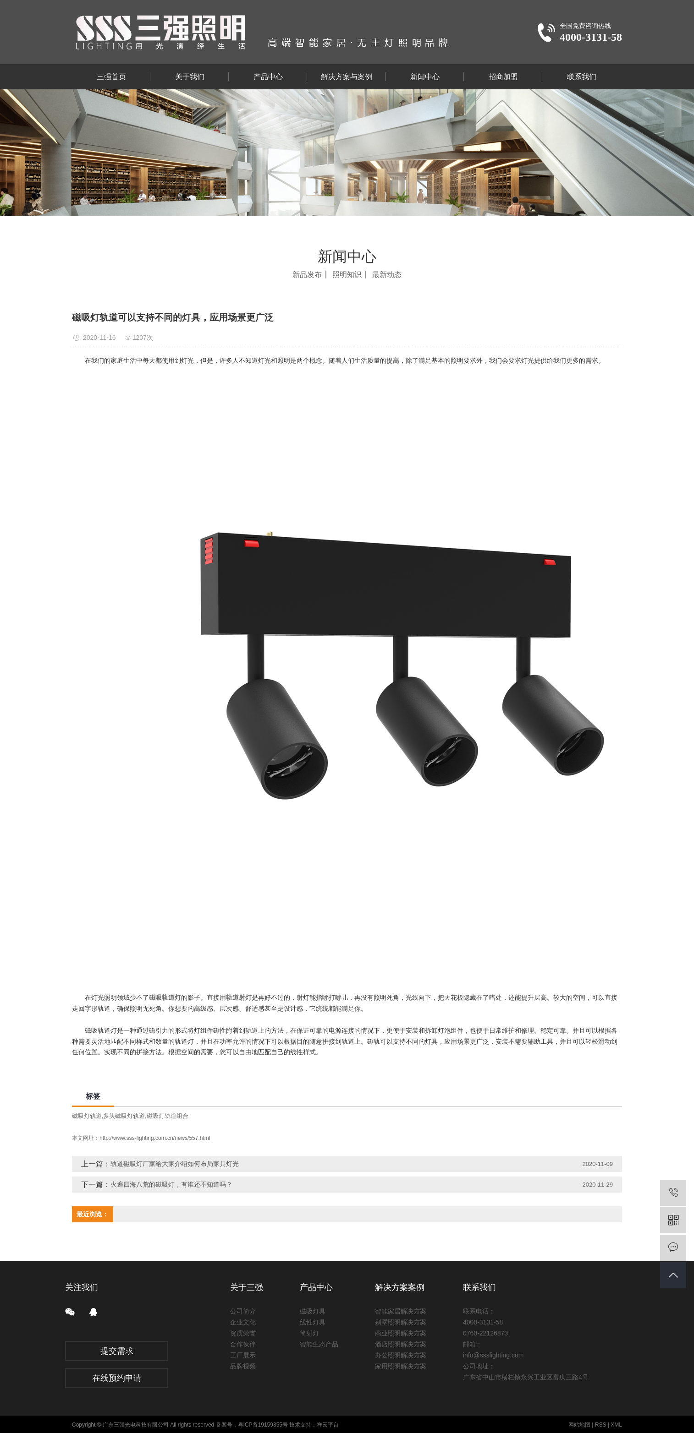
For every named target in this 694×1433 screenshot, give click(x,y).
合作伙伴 (243, 1344)
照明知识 (347, 274)
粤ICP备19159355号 (263, 1425)
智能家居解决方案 (400, 1311)
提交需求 (116, 1351)
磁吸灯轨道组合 (167, 1115)
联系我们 (581, 77)
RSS (600, 1425)
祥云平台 (328, 1425)
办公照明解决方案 (400, 1355)
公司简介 (243, 1311)
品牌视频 (243, 1366)
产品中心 (268, 77)
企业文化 (243, 1322)
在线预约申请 (117, 1378)
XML (616, 1425)
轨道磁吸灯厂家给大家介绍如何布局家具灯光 (174, 1163)
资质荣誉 (243, 1333)
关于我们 (189, 77)
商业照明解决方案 (400, 1333)
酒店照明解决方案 (400, 1344)
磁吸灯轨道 (87, 1115)
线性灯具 (312, 1322)
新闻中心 (425, 77)
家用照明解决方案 (400, 1366)
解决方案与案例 (346, 77)
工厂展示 (243, 1355)
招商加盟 (503, 77)
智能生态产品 (319, 1344)
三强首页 (111, 77)
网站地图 (579, 1425)
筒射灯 (309, 1333)
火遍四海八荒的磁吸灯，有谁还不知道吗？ (171, 1184)
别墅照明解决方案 (400, 1322)
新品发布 (307, 274)
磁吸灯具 (312, 1311)
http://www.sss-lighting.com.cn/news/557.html (154, 1138)
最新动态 (387, 274)
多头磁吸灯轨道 (124, 1115)
